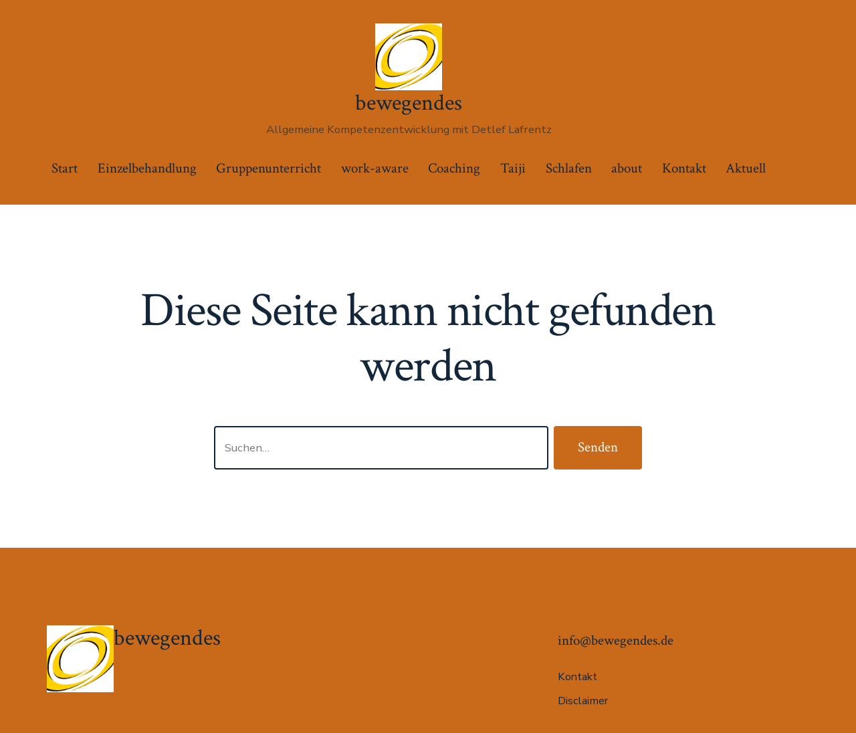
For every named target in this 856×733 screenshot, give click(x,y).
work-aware (375, 168)
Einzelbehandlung (147, 168)
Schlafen (569, 168)
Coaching (454, 168)
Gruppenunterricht (268, 168)
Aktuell (746, 168)
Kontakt (684, 168)
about (626, 168)
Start (64, 168)
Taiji (513, 168)
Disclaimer (583, 701)
